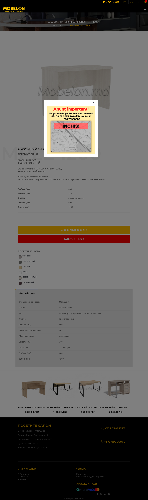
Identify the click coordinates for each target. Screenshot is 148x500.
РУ (124, 2)
